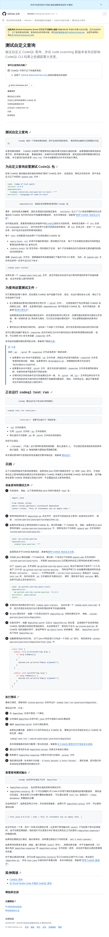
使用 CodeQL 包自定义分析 (61, 551)
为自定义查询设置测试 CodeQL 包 (31, 166)
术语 (27, 927)
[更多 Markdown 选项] (31, 85)
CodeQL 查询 (16, 879)
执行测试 (12, 697)
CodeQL (50, 223)
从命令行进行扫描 (61, 20)
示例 (52, 341)
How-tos (28, 20)
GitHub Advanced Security (34, 75)
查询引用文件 (21, 309)
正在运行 (29, 392)
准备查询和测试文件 (19, 485)
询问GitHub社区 (13, 906)
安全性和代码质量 (13, 20)
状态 (38, 927)
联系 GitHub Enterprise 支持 (22, 35)
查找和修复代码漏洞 (42, 20)
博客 (60, 927)
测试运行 (66, 455)
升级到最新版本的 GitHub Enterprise (69, 32)
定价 (44, 927)
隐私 (32, 927)
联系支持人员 (12, 910)
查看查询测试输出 (17, 772)
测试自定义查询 (78, 20)
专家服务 (52, 927)
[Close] (101, 4)
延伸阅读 (13, 872)
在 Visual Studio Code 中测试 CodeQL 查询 (30, 883)
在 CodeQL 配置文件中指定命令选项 (74, 744)
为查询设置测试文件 (21, 287)
